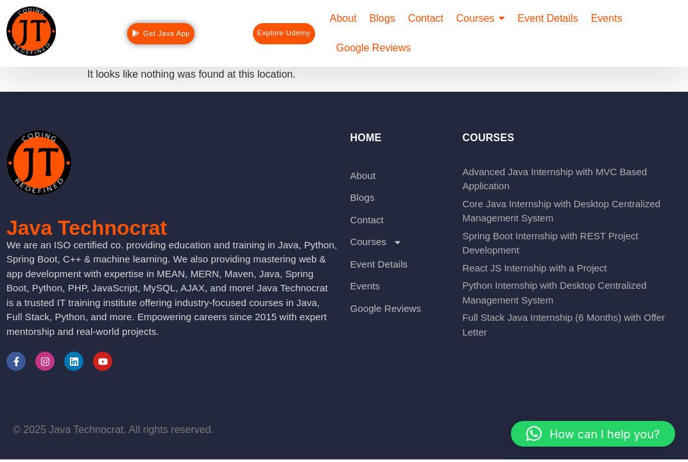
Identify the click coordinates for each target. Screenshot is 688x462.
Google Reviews (385, 308)
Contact (366, 219)
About (362, 175)
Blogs (362, 197)
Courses (376, 242)
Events (364, 285)
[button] (593, 434)
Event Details (379, 264)
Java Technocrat (86, 227)
